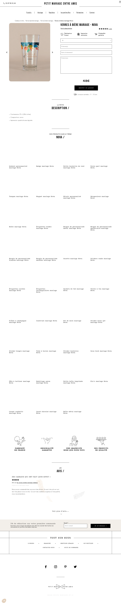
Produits (28, 12)
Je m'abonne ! (100, 526)
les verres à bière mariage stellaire (27, 483)
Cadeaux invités (19, 21)
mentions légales (67, 544)
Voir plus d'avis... (60, 512)
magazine (47, 544)
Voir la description (66, 28)
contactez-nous (49, 548)
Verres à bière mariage (46, 21)
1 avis (110, 29)
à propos (31, 544)
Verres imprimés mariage (32, 21)
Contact (92, 12)
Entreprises (80, 12)
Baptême (52, 12)
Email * (66, 523)
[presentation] (7, 52)
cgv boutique (88, 544)
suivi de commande (71, 548)
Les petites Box (66, 12)
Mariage (40, 12)
